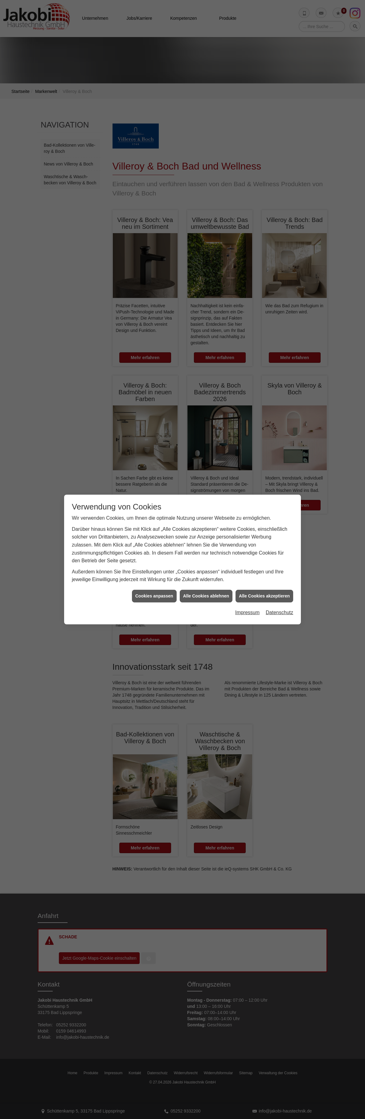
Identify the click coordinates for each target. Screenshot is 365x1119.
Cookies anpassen (154, 591)
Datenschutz (279, 608)
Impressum (247, 608)
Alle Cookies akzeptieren (264, 591)
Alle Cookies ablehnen (206, 591)
